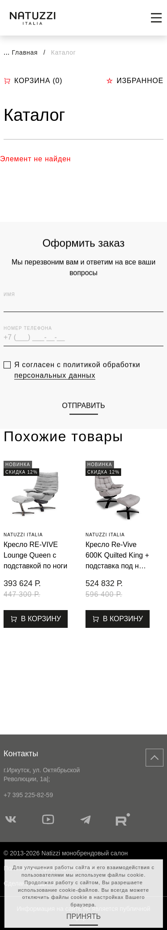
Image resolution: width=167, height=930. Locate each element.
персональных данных (54, 399)
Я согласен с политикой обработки (77, 393)
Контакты (21, 753)
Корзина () (33, 81)
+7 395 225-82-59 (28, 794)
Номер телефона (28, 352)
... (6, 52)
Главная (25, 52)
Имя (9, 318)
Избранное (134, 80)
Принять (83, 916)
